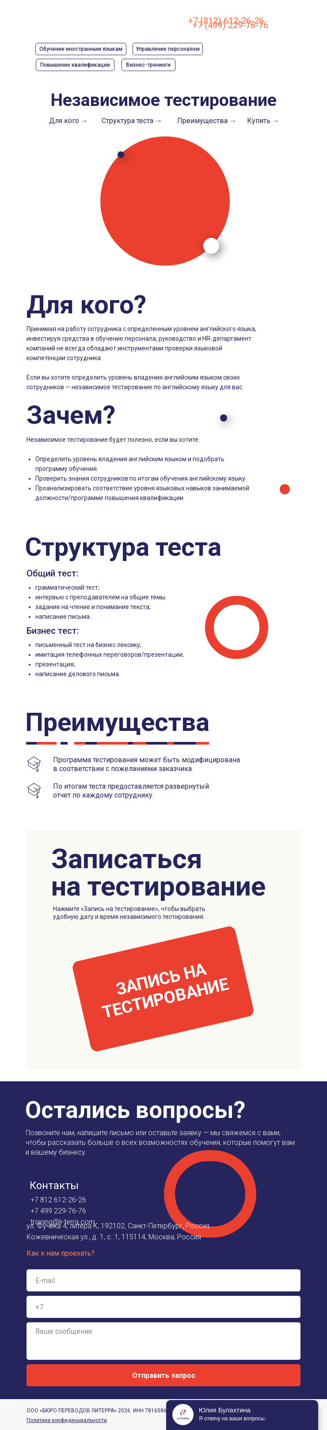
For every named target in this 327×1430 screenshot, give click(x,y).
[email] (163, 1280)
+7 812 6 (44, 1200)
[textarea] (163, 1341)
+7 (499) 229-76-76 (230, 25)
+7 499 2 (44, 1211)
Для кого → (68, 121)
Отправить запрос (163, 1375)
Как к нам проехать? (61, 1253)
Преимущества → (206, 121)
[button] (163, 989)
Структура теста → (132, 121)
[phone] (163, 1307)
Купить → (263, 121)
